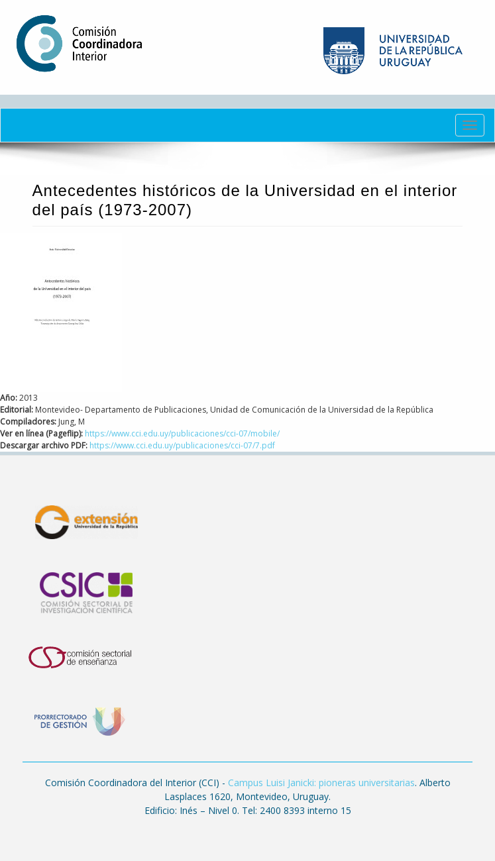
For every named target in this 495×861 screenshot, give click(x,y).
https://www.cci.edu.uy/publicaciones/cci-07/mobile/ (182, 433)
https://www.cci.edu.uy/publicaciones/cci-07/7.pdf (182, 445)
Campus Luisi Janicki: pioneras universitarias (321, 782)
